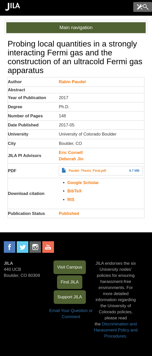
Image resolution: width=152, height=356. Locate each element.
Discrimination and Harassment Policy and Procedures (116, 330)
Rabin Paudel (72, 81)
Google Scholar (83, 182)
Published (69, 213)
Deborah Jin (71, 159)
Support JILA (70, 297)
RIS (70, 199)
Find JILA (70, 282)
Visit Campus (69, 267)
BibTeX (74, 191)
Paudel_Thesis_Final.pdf (87, 170)
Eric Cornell (71, 152)
